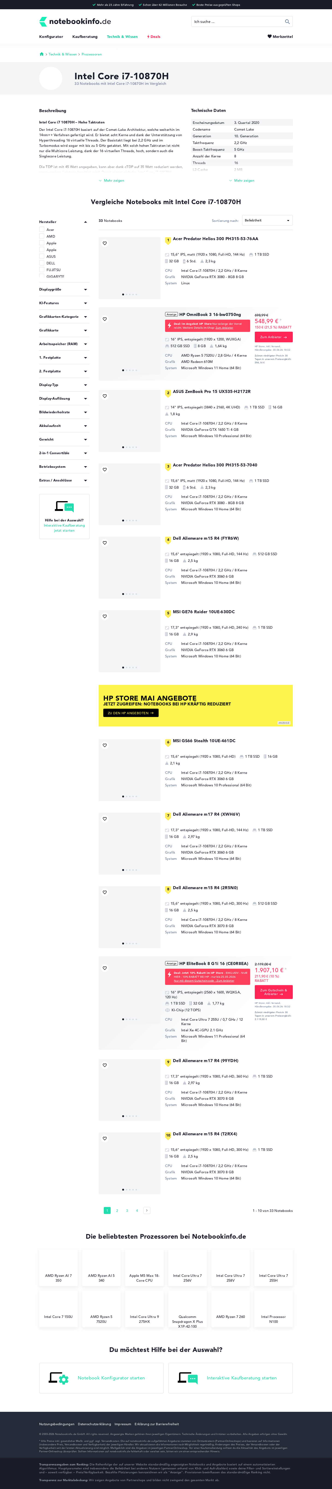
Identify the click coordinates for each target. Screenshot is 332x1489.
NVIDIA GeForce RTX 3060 (203, 576)
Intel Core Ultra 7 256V (187, 1268)
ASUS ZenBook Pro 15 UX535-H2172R (212, 391)
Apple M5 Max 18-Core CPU (144, 1268)
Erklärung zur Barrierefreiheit (157, 1424)
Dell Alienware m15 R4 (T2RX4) (205, 1134)
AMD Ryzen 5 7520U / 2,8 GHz (206, 355)
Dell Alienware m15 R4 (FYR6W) (206, 538)
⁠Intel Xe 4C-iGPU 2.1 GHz (202, 1030)
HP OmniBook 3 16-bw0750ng (210, 314)
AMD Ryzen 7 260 (230, 1307)
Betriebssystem (52, 466)
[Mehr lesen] (111, 180)
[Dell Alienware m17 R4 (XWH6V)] (129, 844)
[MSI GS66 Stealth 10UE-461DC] (129, 770)
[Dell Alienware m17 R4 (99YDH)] (129, 1090)
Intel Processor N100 (273, 1309)
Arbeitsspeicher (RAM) (58, 344)
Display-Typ (48, 385)
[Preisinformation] (280, 321)
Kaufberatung (85, 36)
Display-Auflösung (54, 398)
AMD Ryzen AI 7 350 (58, 1268)
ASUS (51, 256)
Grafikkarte (49, 330)
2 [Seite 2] (117, 1210)
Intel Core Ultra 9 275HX (144, 1309)
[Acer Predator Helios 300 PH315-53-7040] (129, 494)
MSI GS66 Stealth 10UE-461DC (204, 740)
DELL (51, 263)
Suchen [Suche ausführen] (288, 21)
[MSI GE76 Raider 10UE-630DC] (129, 641)
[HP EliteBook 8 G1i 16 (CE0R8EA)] (129, 993)
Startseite (41, 53)
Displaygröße (50, 289)
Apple (51, 243)
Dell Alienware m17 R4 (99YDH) (205, 1060)
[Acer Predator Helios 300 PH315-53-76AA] (129, 268)
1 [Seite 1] (107, 1210)
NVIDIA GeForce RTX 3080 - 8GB (208, 277)
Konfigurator (51, 36)
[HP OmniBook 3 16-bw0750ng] (129, 344)
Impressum (123, 1424)
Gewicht (46, 439)
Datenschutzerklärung (94, 1424)
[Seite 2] (146, 1210)
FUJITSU (54, 270)
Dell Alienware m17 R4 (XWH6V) (206, 814)
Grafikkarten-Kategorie (59, 316)
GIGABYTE (55, 276)
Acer (50, 229)
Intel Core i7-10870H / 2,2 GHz (206, 270)
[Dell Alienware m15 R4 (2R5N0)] (129, 917)
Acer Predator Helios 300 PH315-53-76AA (215, 238)
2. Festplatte (50, 371)
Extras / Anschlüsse (55, 480)
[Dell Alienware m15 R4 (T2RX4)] (129, 1163)
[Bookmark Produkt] (105, 243)
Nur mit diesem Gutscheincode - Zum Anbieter (204, 980)
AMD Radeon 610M (197, 361)
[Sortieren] (267, 220)
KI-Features (49, 303)
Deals (155, 36)
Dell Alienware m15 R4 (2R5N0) (205, 887)
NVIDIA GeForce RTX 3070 (203, 926)
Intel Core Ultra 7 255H (273, 1268)
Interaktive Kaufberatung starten (227, 1378)
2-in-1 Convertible (54, 453)
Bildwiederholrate (54, 412)
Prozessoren (92, 54)
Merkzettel (283, 36)
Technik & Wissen (122, 36)
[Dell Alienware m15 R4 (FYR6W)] (129, 568)
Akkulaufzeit (50, 425)
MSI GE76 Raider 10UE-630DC (204, 611)
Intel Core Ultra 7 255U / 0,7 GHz (208, 1019)
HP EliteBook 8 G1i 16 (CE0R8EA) (213, 963)
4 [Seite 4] (137, 1210)
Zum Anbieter (224, 327)
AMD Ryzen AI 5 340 (101, 1268)
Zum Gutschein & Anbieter (273, 992)
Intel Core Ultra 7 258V (230, 1268)
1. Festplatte (50, 357)
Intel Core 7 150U (58, 1307)
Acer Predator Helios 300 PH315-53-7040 (215, 465)
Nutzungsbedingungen (56, 1424)
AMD (51, 236)
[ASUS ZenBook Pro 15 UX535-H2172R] (129, 421)
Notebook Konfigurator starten (97, 1378)
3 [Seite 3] (127, 1210)
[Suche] (242, 21)
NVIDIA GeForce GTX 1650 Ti (205, 429)
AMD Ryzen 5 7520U (101, 1309)
